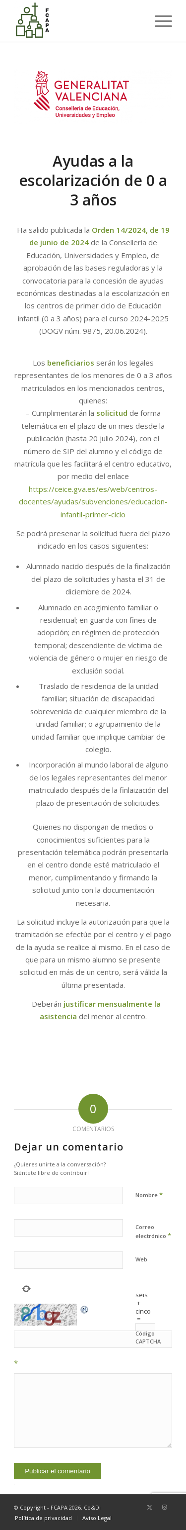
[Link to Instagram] (164, 1507)
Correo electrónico (153, 1231)
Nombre (149, 1194)
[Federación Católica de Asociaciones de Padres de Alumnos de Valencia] (77, 20)
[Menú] (158, 20)
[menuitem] (158, 20)
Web (141, 1259)
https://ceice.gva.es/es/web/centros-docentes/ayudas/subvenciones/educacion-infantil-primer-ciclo (93, 501)
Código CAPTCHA (148, 1337)
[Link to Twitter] (149, 1507)
